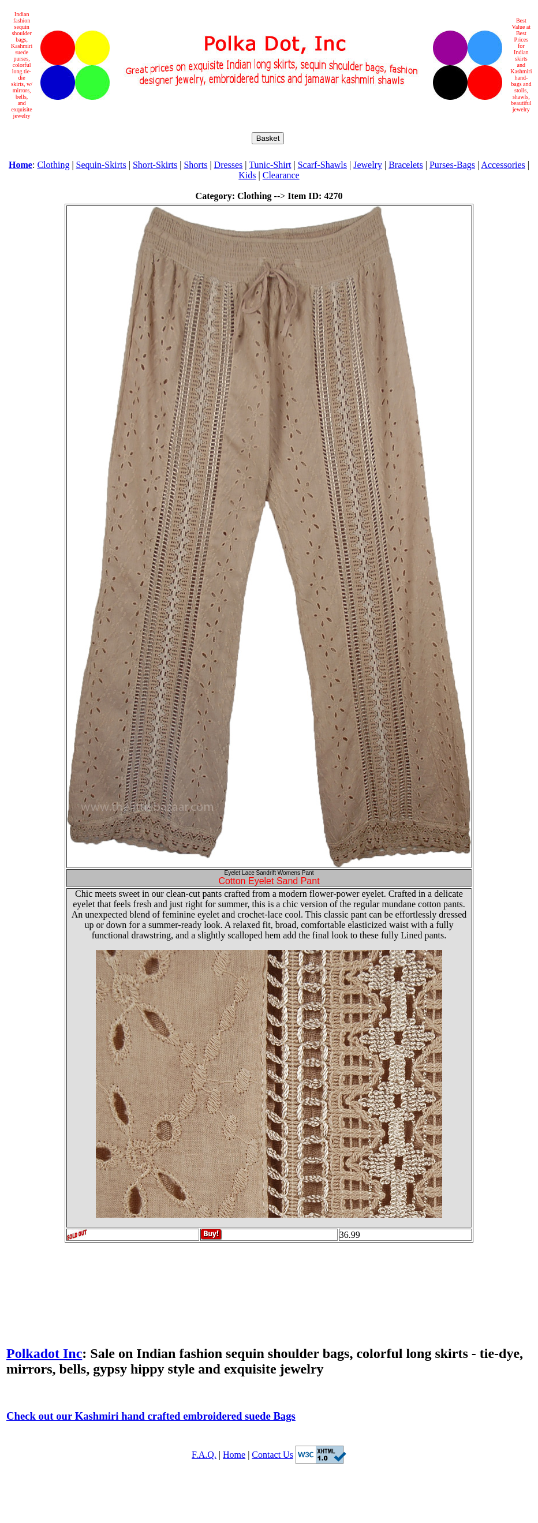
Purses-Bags (452, 165)
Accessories (503, 165)
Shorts (195, 165)
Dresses (228, 165)
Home (234, 1455)
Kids (247, 175)
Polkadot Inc (44, 1353)
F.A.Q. (204, 1455)
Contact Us (272, 1455)
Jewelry (367, 165)
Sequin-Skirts (101, 165)
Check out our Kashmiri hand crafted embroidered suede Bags (151, 1416)
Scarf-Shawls (322, 165)
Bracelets (405, 165)
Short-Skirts (155, 165)
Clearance (281, 175)
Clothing (53, 165)
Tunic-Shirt (270, 165)
